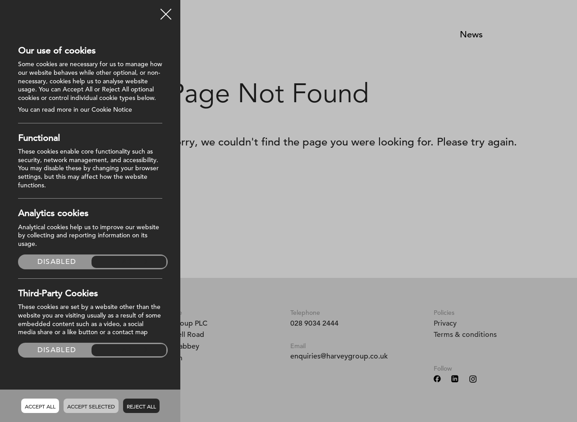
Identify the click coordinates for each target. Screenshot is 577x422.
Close (166, 11)
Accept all (40, 406)
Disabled (56, 261)
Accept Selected (91, 406)
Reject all (141, 406)
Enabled (129, 261)
